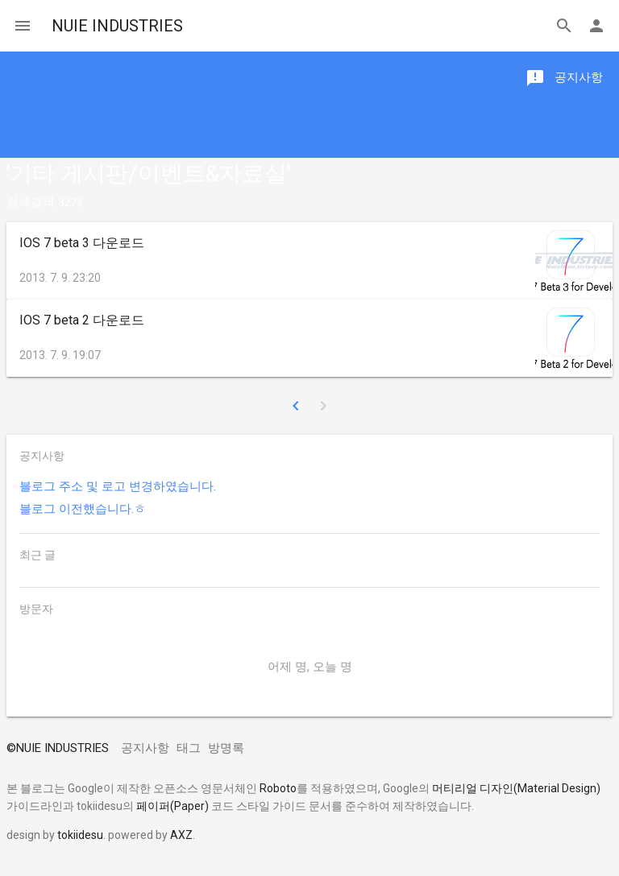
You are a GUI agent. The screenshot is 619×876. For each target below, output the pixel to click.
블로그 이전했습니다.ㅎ (82, 509)
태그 (189, 748)
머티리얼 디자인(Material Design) (516, 788)
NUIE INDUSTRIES (117, 25)
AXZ (181, 834)
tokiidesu (80, 834)
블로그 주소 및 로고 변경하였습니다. (117, 486)
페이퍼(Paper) (172, 806)
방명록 (226, 748)
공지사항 (145, 748)
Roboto (278, 788)
